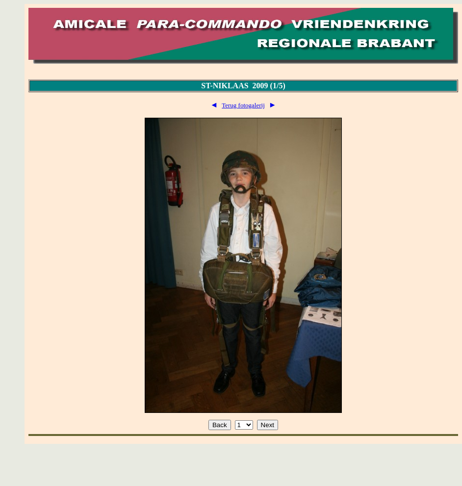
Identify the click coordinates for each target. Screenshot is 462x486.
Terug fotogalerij (243, 105)
